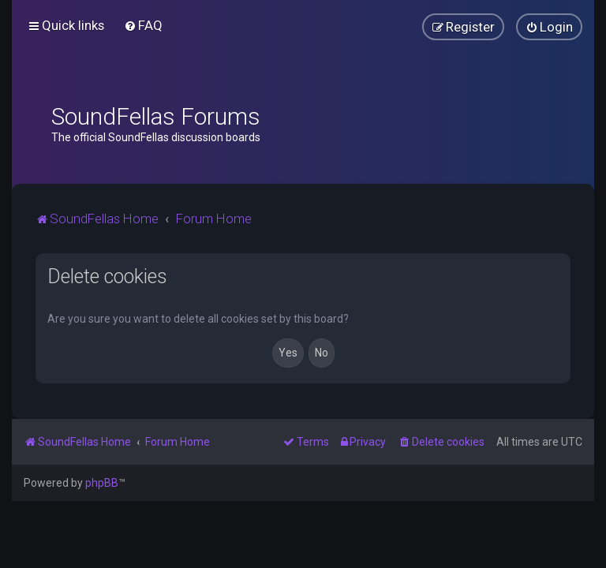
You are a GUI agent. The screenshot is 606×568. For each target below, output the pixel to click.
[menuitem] (143, 25)
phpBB (101, 482)
